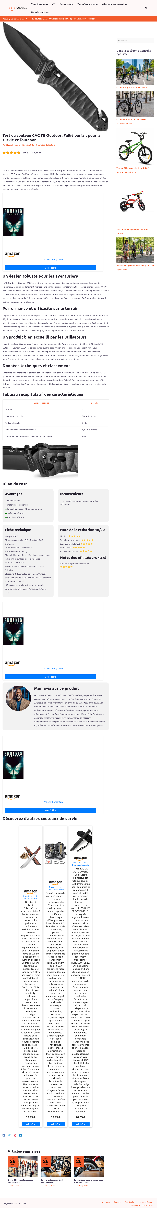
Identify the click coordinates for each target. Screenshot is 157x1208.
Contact (101, 1203)
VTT (53, 4)
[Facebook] (4, 1135)
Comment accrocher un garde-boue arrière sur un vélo (88, 1181)
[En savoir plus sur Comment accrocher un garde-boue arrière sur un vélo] (89, 1166)
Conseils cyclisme (40, 12)
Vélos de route (66, 4)
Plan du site (110, 1203)
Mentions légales (124, 1203)
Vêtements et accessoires (114, 4)
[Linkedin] (20, 1135)
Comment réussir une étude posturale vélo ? (52, 1181)
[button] (146, 8)
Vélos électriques (39, 4)
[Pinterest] (15, 1135)
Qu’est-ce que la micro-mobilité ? (132, 88)
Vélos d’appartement (87, 4)
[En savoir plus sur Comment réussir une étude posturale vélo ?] (56, 1166)
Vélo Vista (22, 8)
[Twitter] (9, 1135)
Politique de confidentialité (143, 1203)
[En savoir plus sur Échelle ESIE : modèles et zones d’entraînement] (23, 1166)
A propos (92, 1203)
